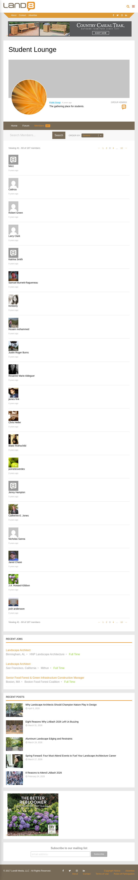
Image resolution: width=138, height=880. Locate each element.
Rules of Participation (124, 874)
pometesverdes (16, 469)
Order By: (75, 135)
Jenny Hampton (16, 492)
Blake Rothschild (17, 445)
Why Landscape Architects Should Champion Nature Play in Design (61, 704)
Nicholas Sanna (16, 539)
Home (14, 125)
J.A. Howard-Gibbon (19, 585)
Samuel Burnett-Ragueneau (23, 282)
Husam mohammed (18, 329)
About (13, 15)
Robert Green (15, 212)
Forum (25, 125)
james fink (13, 399)
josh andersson (16, 608)
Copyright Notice (112, 870)
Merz (11, 166)
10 (122, 148)
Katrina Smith (15, 259)
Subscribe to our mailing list (69, 848)
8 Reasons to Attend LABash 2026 (43, 772)
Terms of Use (102, 874)
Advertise (33, 15)
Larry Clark (14, 236)
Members (42, 125)
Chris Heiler (14, 422)
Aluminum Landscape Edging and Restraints (48, 738)
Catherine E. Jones (18, 515)
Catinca (12, 189)
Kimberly (13, 306)
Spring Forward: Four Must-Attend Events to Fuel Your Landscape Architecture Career (70, 755)
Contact (22, 15)
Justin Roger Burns (18, 352)
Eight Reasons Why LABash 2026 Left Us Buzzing (52, 721)
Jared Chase (15, 562)
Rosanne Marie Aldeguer (21, 375)
